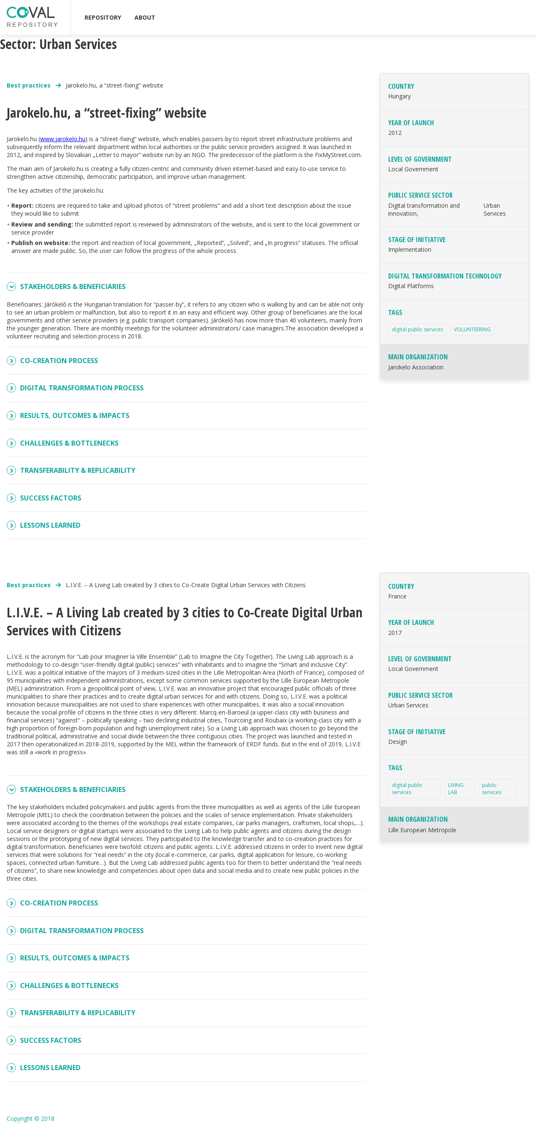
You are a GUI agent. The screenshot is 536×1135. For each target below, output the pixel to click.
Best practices (29, 85)
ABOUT (144, 17)
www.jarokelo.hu (62, 139)
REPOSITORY (103, 17)
